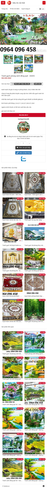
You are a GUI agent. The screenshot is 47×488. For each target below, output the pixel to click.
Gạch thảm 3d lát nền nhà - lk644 (12, 220)
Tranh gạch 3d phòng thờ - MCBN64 (13, 270)
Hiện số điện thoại (23, 153)
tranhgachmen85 (23, 119)
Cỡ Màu (27, 84)
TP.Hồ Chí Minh (14, 9)
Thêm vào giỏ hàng (23, 147)
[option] (23, 32)
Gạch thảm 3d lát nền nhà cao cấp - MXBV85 (16, 321)
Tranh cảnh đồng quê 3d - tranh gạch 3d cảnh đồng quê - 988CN (22, 480)
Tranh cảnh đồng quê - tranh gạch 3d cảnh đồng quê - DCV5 (20, 430)
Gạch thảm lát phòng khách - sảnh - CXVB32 (16, 296)
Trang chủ (4, 9)
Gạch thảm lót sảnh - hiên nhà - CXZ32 (14, 194)
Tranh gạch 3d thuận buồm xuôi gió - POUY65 (16, 245)
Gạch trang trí (26, 9)
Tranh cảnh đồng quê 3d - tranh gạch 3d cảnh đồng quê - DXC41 (22, 404)
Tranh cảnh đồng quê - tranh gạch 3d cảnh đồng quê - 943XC (21, 455)
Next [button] (44, 33)
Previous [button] (3, 33)
